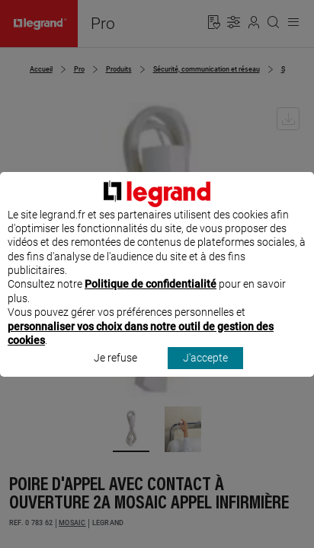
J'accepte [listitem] (205, 372)
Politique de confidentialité (150, 298)
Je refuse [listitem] (115, 372)
